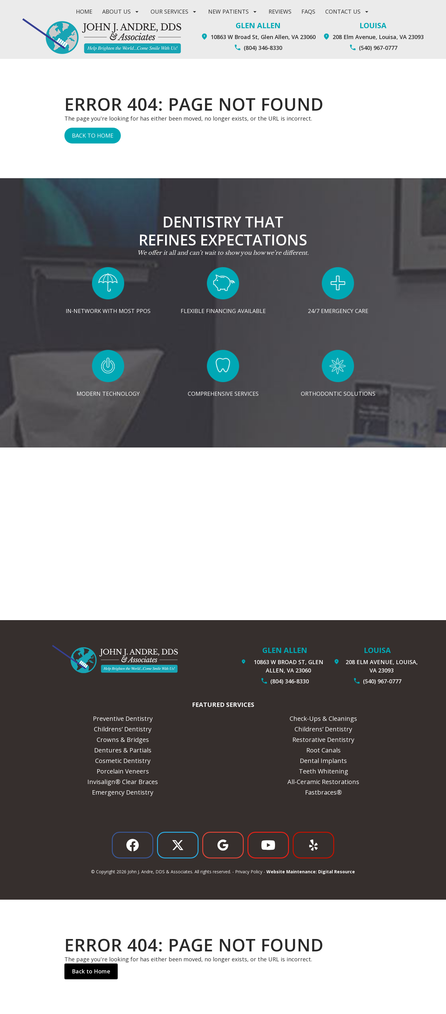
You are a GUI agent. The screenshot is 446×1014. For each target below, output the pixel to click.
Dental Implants (323, 760)
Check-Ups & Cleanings (323, 718)
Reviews (280, 11)
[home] (101, 36)
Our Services (169, 11)
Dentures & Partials (122, 750)
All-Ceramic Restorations (323, 782)
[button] (121, 11)
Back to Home (92, 135)
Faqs (308, 11)
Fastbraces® (323, 792)
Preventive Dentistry (123, 718)
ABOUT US (116, 11)
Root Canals (323, 750)
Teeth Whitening (323, 771)
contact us (343, 11)
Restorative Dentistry (323, 739)
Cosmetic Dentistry (123, 760)
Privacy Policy (248, 872)
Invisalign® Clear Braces (122, 782)
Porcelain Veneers (123, 771)
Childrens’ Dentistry (122, 729)
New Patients (228, 11)
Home (84, 11)
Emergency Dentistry (122, 792)
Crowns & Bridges (123, 739)
